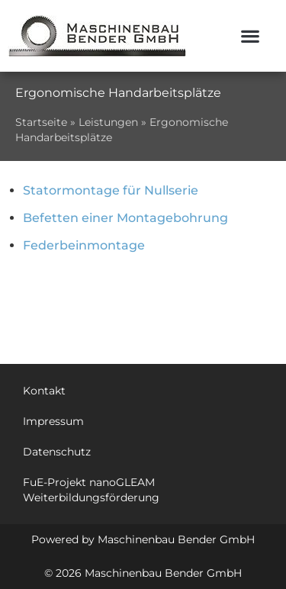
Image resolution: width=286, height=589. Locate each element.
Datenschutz (57, 452)
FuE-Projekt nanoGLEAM (89, 482)
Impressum (53, 421)
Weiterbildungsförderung (91, 497)
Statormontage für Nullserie (110, 190)
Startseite (41, 122)
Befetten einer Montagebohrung (125, 218)
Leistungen (108, 122)
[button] (250, 36)
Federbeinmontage (84, 245)
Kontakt (44, 390)
